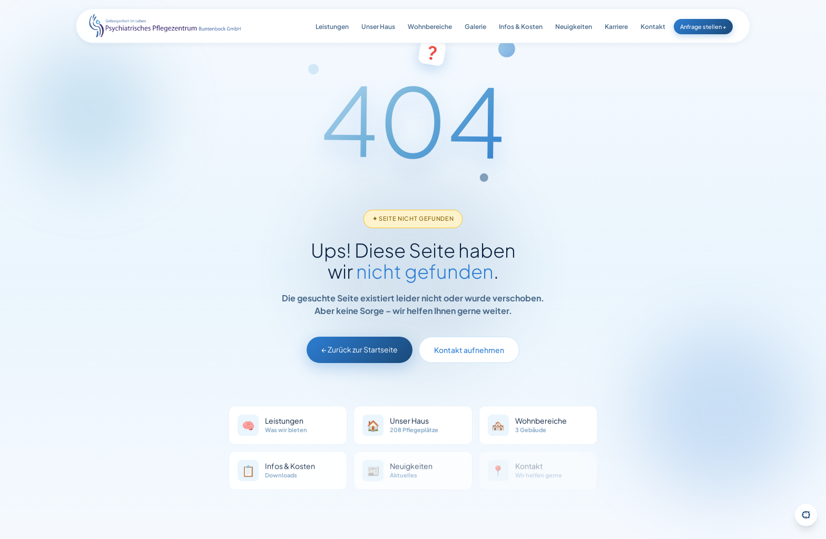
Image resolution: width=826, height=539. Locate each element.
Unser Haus (378, 27)
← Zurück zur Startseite (359, 352)
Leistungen (332, 27)
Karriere (616, 27)
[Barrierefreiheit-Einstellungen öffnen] (806, 514)
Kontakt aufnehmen (469, 352)
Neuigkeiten (573, 27)
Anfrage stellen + (703, 26)
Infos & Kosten (521, 27)
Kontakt (653, 27)
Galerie (475, 27)
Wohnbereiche (430, 27)
